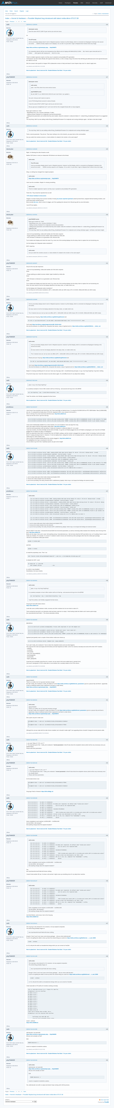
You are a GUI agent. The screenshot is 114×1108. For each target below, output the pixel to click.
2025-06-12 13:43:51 (31, 214)
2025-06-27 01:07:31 (31, 337)
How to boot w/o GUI (42, 70)
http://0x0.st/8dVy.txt (59, 426)
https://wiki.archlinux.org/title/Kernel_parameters (70, 683)
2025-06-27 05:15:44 (31, 380)
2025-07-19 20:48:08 (31, 835)
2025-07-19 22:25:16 (31, 1060)
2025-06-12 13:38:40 (31, 149)
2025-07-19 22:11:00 (31, 956)
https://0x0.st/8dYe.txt (32, 605)
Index (6, 11)
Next (25, 21)
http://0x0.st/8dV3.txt (65, 438)
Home (60, 3)
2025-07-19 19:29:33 (31, 619)
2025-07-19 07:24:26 (31, 448)
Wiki (82, 3)
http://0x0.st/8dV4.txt (60, 413)
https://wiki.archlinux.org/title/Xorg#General (52, 317)
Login (27, 11)
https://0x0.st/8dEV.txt (32, 916)
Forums (75, 3)
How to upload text (31, 70)
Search (16, 11)
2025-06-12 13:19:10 (31, 77)
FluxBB (106, 1102)
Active (99, 13)
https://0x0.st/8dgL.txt (47, 791)
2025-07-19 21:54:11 (31, 923)
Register (22, 11)
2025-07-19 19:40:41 (31, 700)
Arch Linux (9, 2)
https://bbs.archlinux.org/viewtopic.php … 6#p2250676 (41, 687)
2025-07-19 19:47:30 (31, 739)
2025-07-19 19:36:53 (31, 677)
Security (94, 3)
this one (36, 202)
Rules (11, 11)
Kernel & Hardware (18, 18)
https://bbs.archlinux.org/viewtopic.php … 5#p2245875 (41, 47)
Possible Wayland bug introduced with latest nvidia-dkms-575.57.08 (53, 18)
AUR (101, 3)
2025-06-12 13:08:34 (31, 24)
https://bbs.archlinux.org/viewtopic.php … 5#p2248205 (41, 1034)
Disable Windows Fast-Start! (55, 70)
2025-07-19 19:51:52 (31, 763)
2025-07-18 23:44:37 (31, 407)
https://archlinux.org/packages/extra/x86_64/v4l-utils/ (46, 324)
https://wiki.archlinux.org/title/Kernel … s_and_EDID (81, 938)
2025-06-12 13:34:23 (31, 126)
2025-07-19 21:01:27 (31, 881)
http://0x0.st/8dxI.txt (34, 532)
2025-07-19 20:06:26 (31, 798)
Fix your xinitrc (67, 70)
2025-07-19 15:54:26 (31, 491)
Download (108, 3)
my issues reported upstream (65, 198)
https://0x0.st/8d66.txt (32, 1022)
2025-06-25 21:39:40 (31, 299)
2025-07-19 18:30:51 (31, 580)
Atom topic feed (105, 1099)
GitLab (88, 3)
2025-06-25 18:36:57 (31, 263)
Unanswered (105, 13)
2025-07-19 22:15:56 (31, 1029)
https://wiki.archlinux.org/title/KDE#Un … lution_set (86, 326)
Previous (12, 21)
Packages (68, 3)
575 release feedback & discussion (36, 195)
